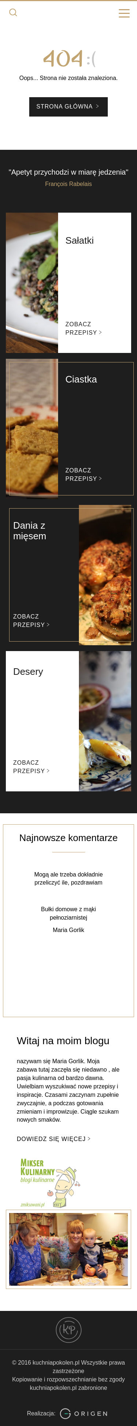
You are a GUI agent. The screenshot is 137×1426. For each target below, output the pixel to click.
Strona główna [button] (69, 106)
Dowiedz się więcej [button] (54, 1139)
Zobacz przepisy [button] (84, 328)
